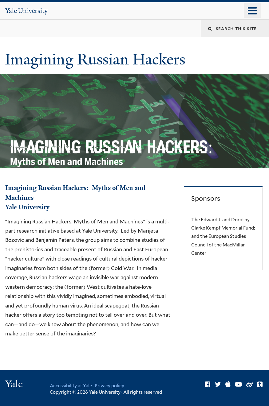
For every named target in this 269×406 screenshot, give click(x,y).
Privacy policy (109, 385)
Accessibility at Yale (71, 385)
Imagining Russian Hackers (97, 59)
